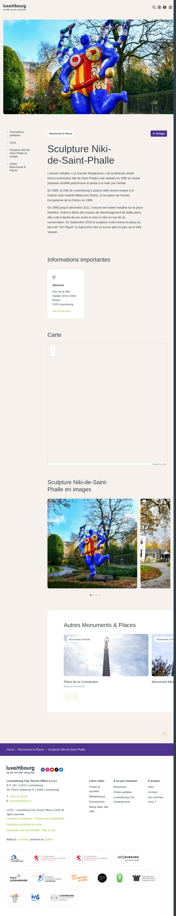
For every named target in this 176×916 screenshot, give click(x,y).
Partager (159, 133)
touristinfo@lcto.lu (21, 800)
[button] (52, 348)
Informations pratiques (15, 134)
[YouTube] (52, 770)
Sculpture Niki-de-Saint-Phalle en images (18, 153)
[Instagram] (47, 770)
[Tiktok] (56, 770)
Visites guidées (122, 792)
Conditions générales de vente (24, 824)
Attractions (119, 786)
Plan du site (48, 830)
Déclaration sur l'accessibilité (23, 830)
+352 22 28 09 (18, 796)
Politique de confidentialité (49, 818)
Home (10, 749)
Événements (97, 801)
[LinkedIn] (61, 770)
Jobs (151, 786)
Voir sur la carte (61, 311)
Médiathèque (97, 796)
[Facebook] (43, 770)
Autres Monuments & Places (16, 167)
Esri (164, 464)
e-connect (23, 839)
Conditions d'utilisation (19, 818)
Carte (11, 142)
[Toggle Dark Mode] (159, 7)
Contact (152, 792)
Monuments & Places (31, 749)
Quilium (48, 839)
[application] (107, 404)
